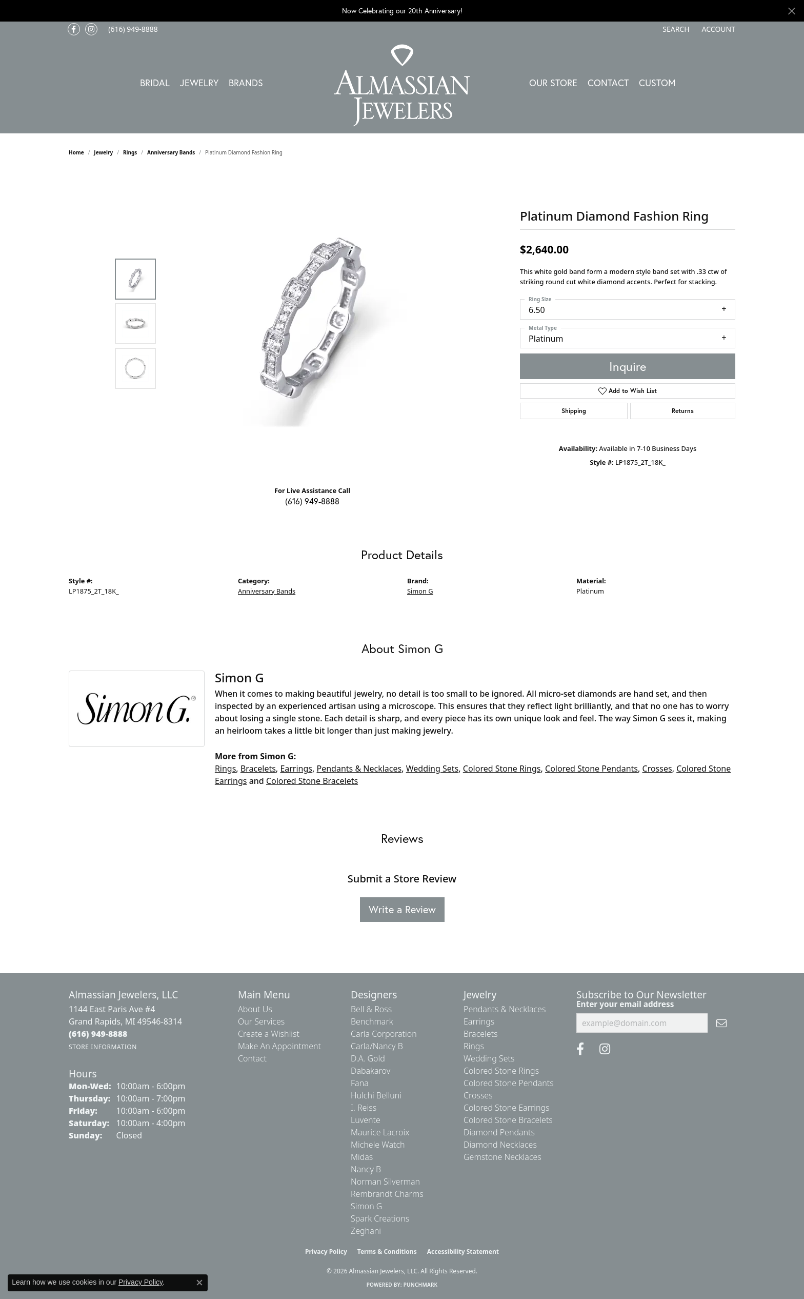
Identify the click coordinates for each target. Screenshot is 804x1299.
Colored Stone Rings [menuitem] (501, 1070)
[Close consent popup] (199, 1283)
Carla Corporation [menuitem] (384, 1033)
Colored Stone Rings (502, 768)
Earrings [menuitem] (479, 1021)
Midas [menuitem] (362, 1157)
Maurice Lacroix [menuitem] (380, 1132)
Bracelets (258, 768)
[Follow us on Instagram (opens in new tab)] (91, 29)
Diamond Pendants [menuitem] (499, 1132)
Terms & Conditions (387, 1251)
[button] (674, 29)
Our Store (553, 82)
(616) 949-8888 (312, 501)
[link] (132, 29)
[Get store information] (103, 1046)
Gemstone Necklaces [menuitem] (502, 1157)
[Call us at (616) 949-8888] (98, 1033)
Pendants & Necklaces (359, 768)
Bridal (155, 82)
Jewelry (199, 82)
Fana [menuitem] (360, 1083)
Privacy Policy (326, 1251)
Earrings (296, 768)
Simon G (420, 591)
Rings (130, 152)
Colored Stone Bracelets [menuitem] (508, 1120)
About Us (255, 1009)
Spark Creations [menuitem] (380, 1218)
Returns (683, 411)
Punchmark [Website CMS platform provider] (421, 1284)
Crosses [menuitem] (478, 1095)
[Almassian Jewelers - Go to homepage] (402, 85)
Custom (657, 82)
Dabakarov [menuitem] (370, 1070)
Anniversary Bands (171, 152)
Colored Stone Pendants (591, 768)
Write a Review (402, 909)
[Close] (791, 11)
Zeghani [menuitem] (366, 1230)
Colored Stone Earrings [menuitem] (507, 1107)
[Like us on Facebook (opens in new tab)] (74, 29)
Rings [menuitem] (474, 1046)
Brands (246, 82)
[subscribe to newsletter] (721, 1023)
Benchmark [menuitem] (372, 1021)
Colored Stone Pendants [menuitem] (509, 1083)
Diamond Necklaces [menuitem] (500, 1144)
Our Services (261, 1021)
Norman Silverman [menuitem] (385, 1181)
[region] (315, 324)
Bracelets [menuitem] (481, 1033)
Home (76, 152)
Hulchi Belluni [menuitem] (376, 1095)
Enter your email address (625, 1004)
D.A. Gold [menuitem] (368, 1058)
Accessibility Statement (463, 1251)
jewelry (103, 152)
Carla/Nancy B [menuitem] (377, 1046)
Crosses (657, 768)
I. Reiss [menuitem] (363, 1107)
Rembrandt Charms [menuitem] (387, 1193)
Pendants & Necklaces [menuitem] (505, 1009)
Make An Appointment (279, 1046)
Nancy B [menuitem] (366, 1169)
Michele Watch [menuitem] (378, 1144)
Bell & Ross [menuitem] (371, 1009)
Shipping (573, 411)
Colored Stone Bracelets (312, 780)
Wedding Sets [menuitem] (489, 1058)
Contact (608, 82)
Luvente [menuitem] (365, 1120)
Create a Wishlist (268, 1033)
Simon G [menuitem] (366, 1206)
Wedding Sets (432, 768)
